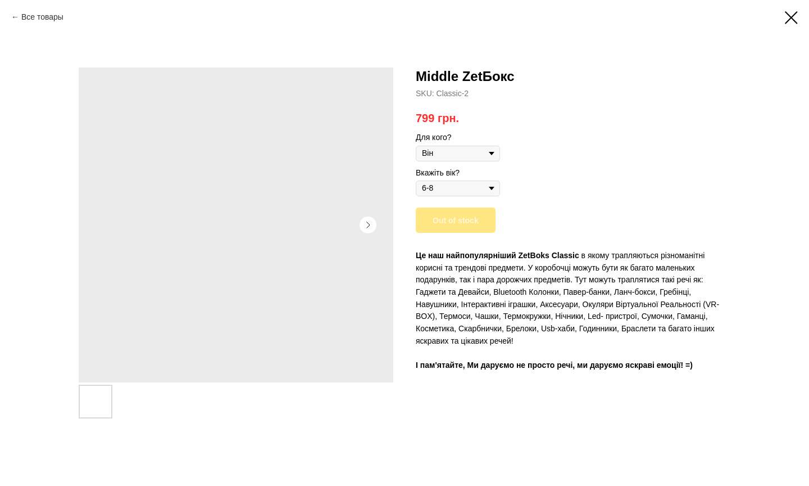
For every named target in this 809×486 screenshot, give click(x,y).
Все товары (42, 16)
